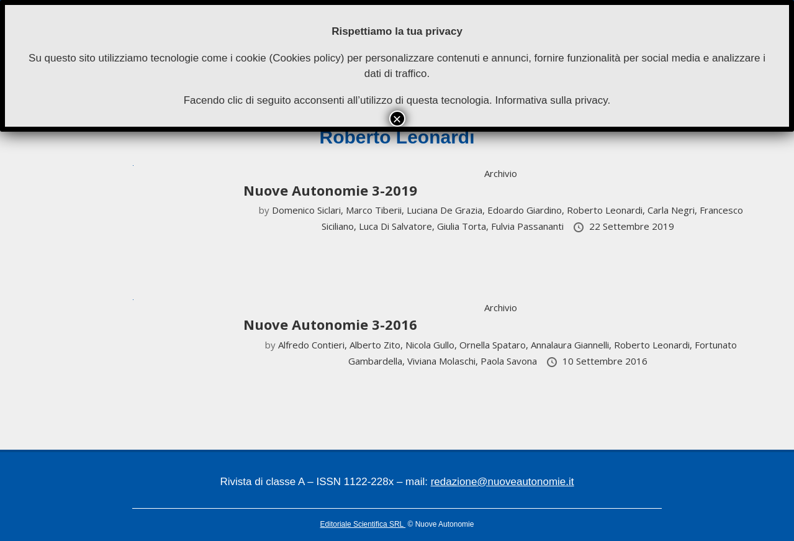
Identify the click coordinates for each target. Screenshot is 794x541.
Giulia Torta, (464, 226)
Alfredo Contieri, (314, 345)
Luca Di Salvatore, (398, 226)
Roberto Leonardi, (607, 210)
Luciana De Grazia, (447, 210)
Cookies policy (307, 58)
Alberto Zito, (377, 345)
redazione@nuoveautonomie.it (502, 482)
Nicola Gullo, (432, 345)
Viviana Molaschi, (443, 361)
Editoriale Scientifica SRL (363, 524)
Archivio (500, 173)
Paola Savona (509, 361)
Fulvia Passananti (528, 226)
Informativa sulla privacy (551, 100)
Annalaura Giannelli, (572, 345)
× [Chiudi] (396, 119)
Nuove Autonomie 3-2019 (330, 190)
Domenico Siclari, (309, 210)
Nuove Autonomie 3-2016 (330, 324)
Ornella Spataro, (495, 345)
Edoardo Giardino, (527, 210)
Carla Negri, (673, 210)
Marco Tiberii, (376, 210)
